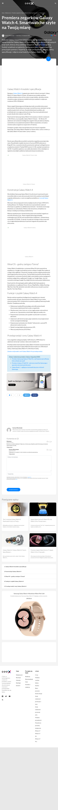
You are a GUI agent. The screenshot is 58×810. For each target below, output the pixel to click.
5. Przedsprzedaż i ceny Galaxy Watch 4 (15, 586)
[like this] (54, 35)
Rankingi (18, 683)
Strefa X (18, 685)
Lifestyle (18, 680)
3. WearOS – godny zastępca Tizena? (14, 576)
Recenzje (18, 677)
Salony (37, 683)
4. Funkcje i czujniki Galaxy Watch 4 (14, 581)
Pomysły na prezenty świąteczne (38, 725)
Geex (3, 13)
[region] (29, 73)
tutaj (16, 479)
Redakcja (27, 676)
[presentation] (18, 484)
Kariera (37, 685)
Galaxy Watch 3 (17, 93)
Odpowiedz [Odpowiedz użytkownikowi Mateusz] (9, 447)
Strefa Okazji (38, 693)
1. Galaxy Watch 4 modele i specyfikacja (15, 566)
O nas (36, 675)
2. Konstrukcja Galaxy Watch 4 (12, 571)
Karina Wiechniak (9, 35)
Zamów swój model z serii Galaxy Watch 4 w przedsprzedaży (24, 351)
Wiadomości (8, 13)
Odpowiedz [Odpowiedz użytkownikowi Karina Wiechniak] (12, 454)
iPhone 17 (37, 731)
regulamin (29, 477)
